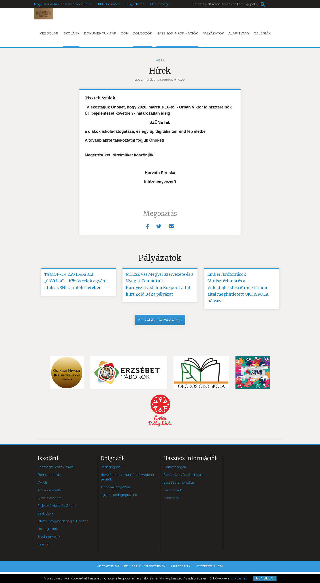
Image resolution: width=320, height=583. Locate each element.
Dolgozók (142, 39)
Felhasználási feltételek (144, 566)
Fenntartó (171, 498)
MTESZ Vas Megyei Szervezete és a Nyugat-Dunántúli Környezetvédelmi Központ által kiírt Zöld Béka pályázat (159, 284)
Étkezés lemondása (178, 483)
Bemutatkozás (49, 475)
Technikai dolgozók (115, 487)
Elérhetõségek (174, 467)
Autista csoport (49, 498)
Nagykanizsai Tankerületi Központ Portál (63, 4)
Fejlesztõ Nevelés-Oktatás (58, 506)
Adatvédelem (108, 566)
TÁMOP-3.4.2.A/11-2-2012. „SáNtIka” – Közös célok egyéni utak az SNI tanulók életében (75, 281)
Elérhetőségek (160, 4)
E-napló (43, 545)
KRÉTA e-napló (108, 4)
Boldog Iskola (48, 529)
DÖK (124, 33)
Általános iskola (49, 490)
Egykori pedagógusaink (118, 495)
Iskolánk (71, 39)
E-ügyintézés (135, 4)
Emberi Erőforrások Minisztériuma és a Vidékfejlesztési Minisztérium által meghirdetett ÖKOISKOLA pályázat (238, 287)
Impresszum (180, 566)
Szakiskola (45, 514)
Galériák (262, 33)
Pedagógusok (111, 467)
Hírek (160, 60)
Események (172, 490)
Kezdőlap (49, 33)
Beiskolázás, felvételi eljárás (184, 475)
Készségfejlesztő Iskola (55, 467)
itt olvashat (238, 578)
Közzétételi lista (209, 566)
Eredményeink (49, 537)
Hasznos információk (177, 39)
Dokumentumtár (100, 33)
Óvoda (43, 483)
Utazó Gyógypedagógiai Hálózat (63, 521)
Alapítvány (238, 33)
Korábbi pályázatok (160, 320)
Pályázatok (213, 33)
